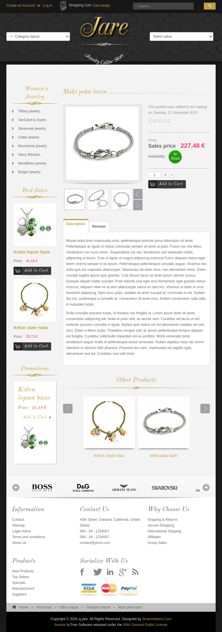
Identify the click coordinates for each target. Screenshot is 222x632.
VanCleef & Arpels (32, 120)
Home (24, 607)
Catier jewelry (28, 137)
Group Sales (157, 543)
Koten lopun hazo (32, 251)
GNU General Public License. (145, 625)
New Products (23, 571)
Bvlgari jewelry (29, 172)
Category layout (98, 607)
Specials (18, 583)
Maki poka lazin (164, 427)
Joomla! (60, 625)
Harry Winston (29, 155)
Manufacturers (23, 589)
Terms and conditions (28, 537)
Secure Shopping (161, 525)
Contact (18, 520)
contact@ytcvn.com (95, 543)
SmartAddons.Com (156, 619)
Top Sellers (20, 577)
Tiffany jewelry (29, 111)
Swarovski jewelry (32, 129)
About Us (19, 543)
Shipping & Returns (162, 520)
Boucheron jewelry (32, 146)
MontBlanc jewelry (32, 163)
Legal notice (21, 531)
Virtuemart (44, 607)
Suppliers (19, 594)
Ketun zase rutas (31, 327)
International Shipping (164, 531)
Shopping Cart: (80, 5)
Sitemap (18, 525)
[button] (47, 5)
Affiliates (154, 537)
